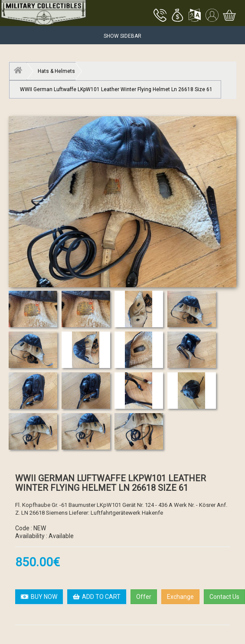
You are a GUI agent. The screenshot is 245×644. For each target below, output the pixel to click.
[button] (177, 16)
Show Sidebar (122, 36)
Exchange (180, 596)
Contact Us (224, 596)
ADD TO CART (97, 596)
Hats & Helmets (56, 71)
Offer (143, 596)
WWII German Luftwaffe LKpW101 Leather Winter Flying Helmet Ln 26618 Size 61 (116, 89)
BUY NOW (39, 596)
